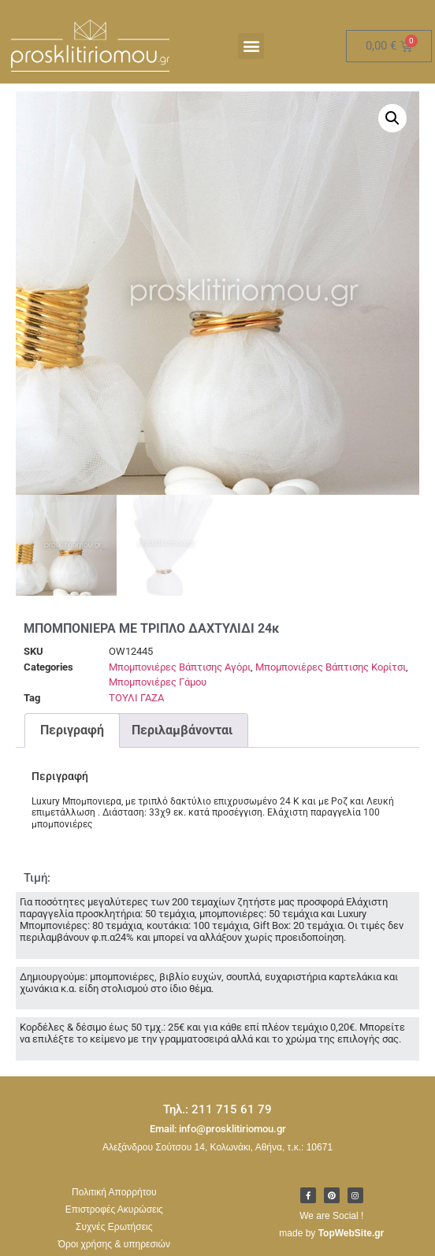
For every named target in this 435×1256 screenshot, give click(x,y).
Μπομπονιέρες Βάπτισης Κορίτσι (330, 667)
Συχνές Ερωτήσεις (114, 1226)
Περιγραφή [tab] (72, 730)
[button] (251, 46)
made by (331, 1233)
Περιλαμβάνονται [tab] (182, 730)
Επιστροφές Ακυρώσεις (114, 1209)
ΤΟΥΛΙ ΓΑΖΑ (136, 698)
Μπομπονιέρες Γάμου (157, 682)
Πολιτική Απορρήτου (114, 1192)
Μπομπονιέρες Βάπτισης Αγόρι (180, 667)
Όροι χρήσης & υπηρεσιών (114, 1244)
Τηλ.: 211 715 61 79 (217, 1109)
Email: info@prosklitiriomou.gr (218, 1129)
